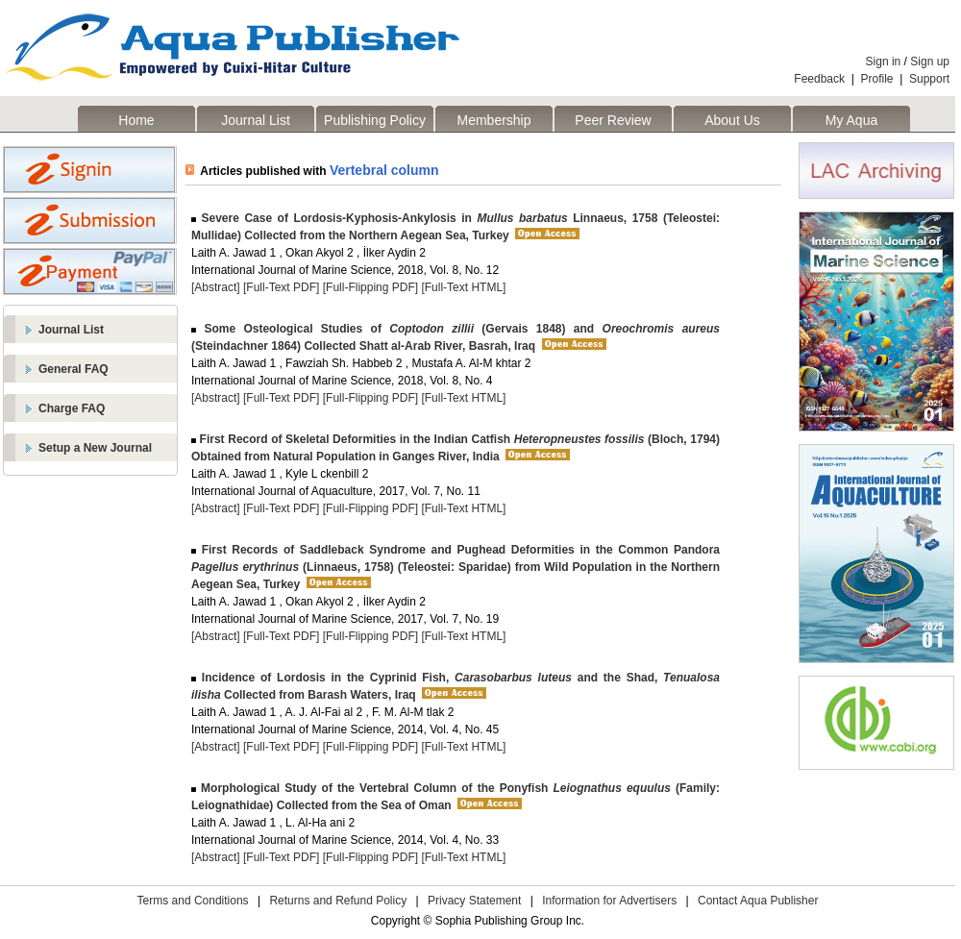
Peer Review (613, 120)
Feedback (819, 79)
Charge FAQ (71, 408)
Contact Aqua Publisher (758, 900)
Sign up (929, 61)
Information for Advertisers (609, 900)
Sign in (883, 61)
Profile (877, 79)
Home (136, 120)
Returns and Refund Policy (338, 900)
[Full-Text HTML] (463, 287)
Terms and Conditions (193, 900)
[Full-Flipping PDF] (370, 287)
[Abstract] (215, 287)
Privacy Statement (474, 900)
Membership (493, 120)
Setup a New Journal (95, 448)
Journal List (255, 120)
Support (929, 79)
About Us (732, 120)
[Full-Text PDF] (281, 287)
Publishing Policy (375, 120)
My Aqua (851, 120)
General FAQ (73, 369)
